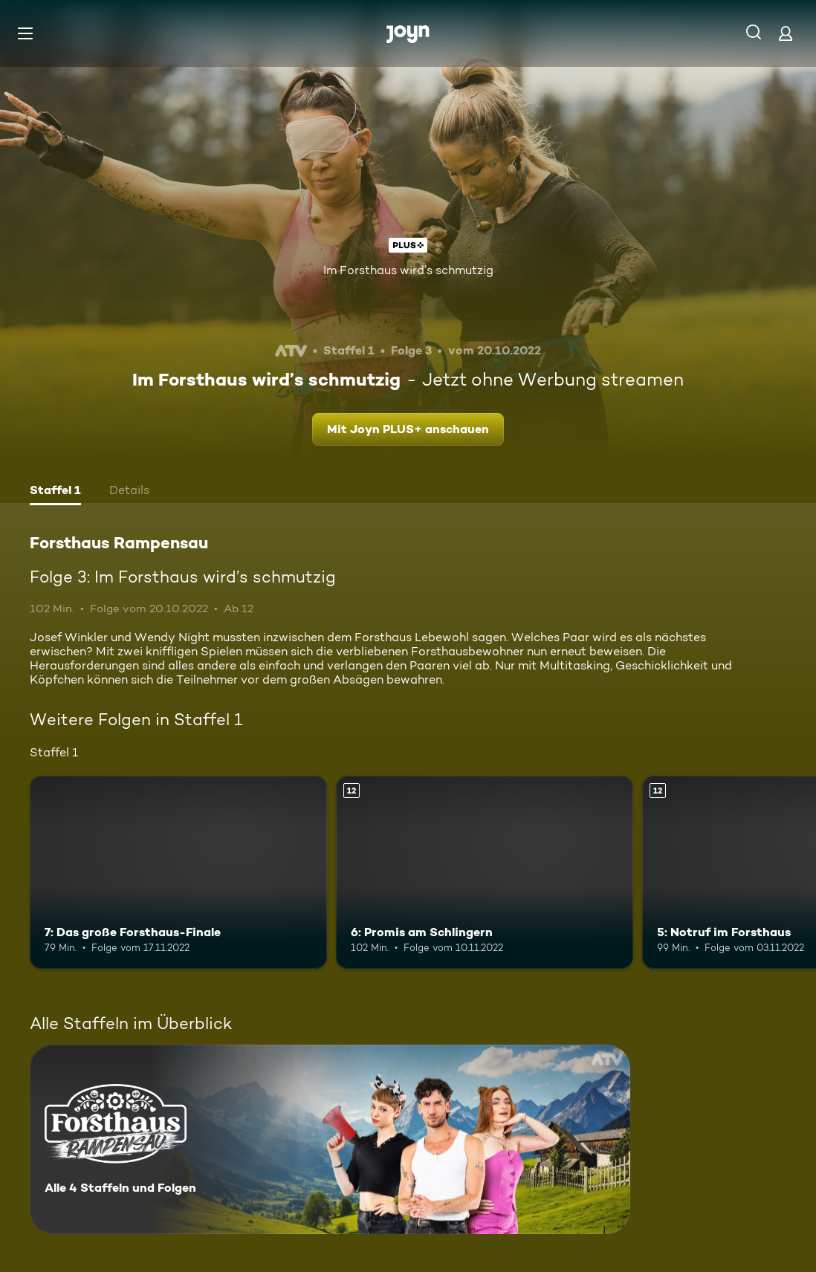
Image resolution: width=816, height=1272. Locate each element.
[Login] (785, 33)
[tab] (55, 491)
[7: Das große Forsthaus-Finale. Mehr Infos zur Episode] (178, 872)
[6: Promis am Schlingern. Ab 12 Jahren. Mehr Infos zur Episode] (484, 872)
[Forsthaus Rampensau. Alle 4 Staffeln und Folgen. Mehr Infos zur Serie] (330, 1139)
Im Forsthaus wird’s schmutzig (408, 270)
